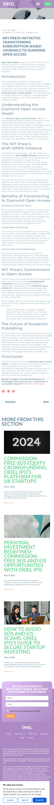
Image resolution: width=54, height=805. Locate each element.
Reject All (25, 800)
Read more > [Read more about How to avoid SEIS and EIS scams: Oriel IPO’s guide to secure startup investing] (9, 671)
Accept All (39, 800)
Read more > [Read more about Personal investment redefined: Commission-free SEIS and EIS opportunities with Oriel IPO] (9, 589)
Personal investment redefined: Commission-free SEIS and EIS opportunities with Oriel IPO (25, 556)
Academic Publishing (13, 32)
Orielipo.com (31, 32)
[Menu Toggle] (38, 4)
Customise (10, 800)
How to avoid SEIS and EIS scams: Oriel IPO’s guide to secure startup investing (24, 640)
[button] (3, 391)
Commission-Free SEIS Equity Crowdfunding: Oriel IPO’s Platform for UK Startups (25, 469)
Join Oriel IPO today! (34, 384)
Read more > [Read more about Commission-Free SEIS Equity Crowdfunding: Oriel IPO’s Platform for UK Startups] (9, 503)
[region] (25, 793)
